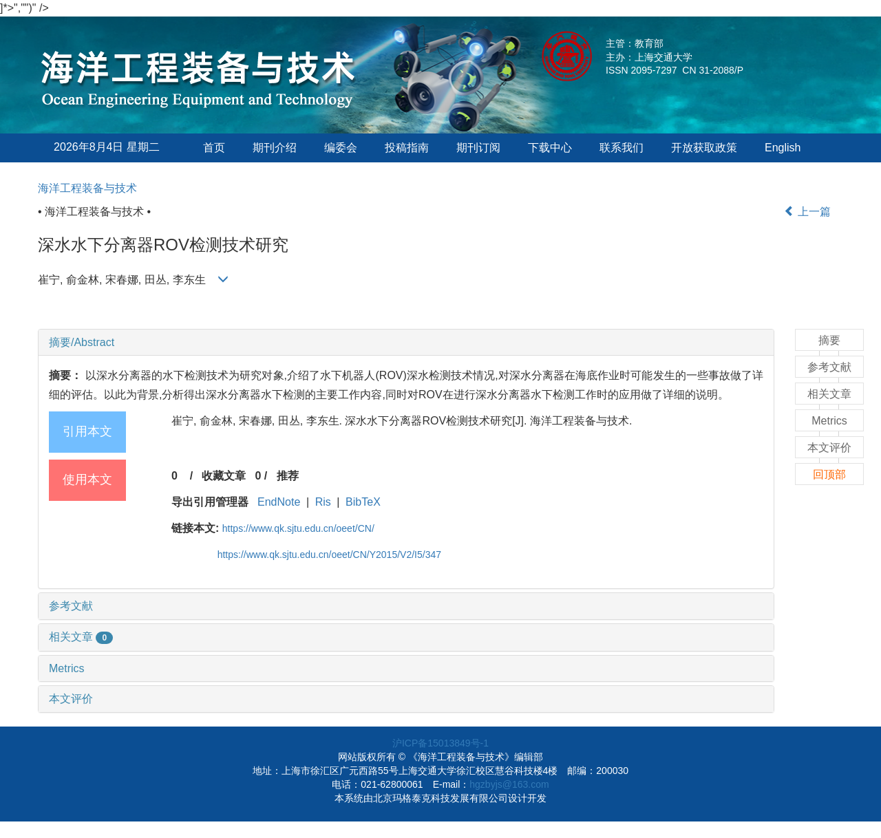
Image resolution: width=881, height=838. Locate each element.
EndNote (278, 502)
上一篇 (807, 211)
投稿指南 (407, 147)
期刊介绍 (275, 147)
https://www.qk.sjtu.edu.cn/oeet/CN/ (298, 528)
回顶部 (829, 474)
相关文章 (81, 637)
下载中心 (550, 147)
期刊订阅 (478, 147)
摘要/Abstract (81, 342)
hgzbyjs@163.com (509, 784)
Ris (323, 502)
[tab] (406, 343)
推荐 (288, 476)
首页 (214, 147)
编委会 (340, 147)
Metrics (67, 668)
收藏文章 (224, 476)
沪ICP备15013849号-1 (440, 743)
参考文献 (71, 606)
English (782, 147)
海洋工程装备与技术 (87, 188)
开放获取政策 (704, 147)
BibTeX (363, 502)
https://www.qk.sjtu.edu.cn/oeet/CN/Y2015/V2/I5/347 (329, 554)
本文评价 (71, 699)
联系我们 (621, 147)
